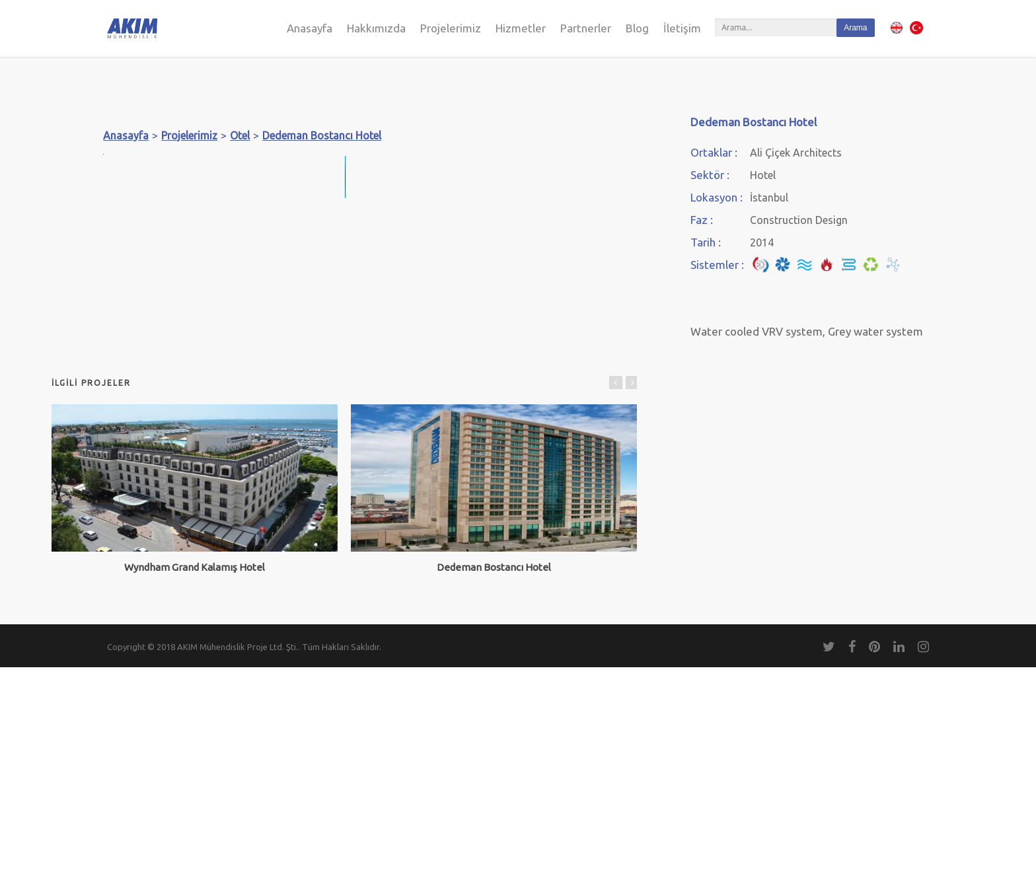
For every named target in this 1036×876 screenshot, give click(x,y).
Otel (240, 135)
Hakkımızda (376, 28)
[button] (574, 165)
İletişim (682, 28)
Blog (637, 28)
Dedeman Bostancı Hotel (321, 135)
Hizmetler (521, 28)
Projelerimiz (450, 28)
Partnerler (585, 28)
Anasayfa (309, 28)
